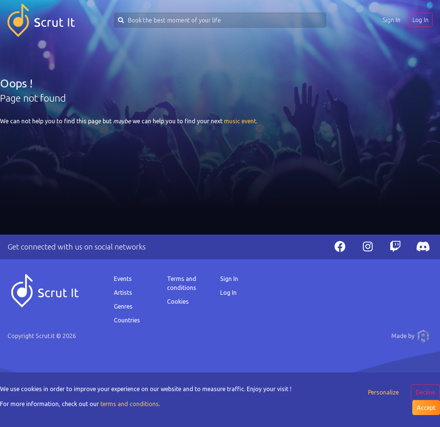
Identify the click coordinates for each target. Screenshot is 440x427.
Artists (123, 292)
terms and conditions (129, 403)
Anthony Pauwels (423, 336)
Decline (425, 392)
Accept (426, 407)
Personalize (383, 392)
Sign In (391, 19)
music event (240, 121)
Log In (420, 19)
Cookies (178, 301)
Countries (127, 320)
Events (123, 278)
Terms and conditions (181, 283)
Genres (123, 306)
